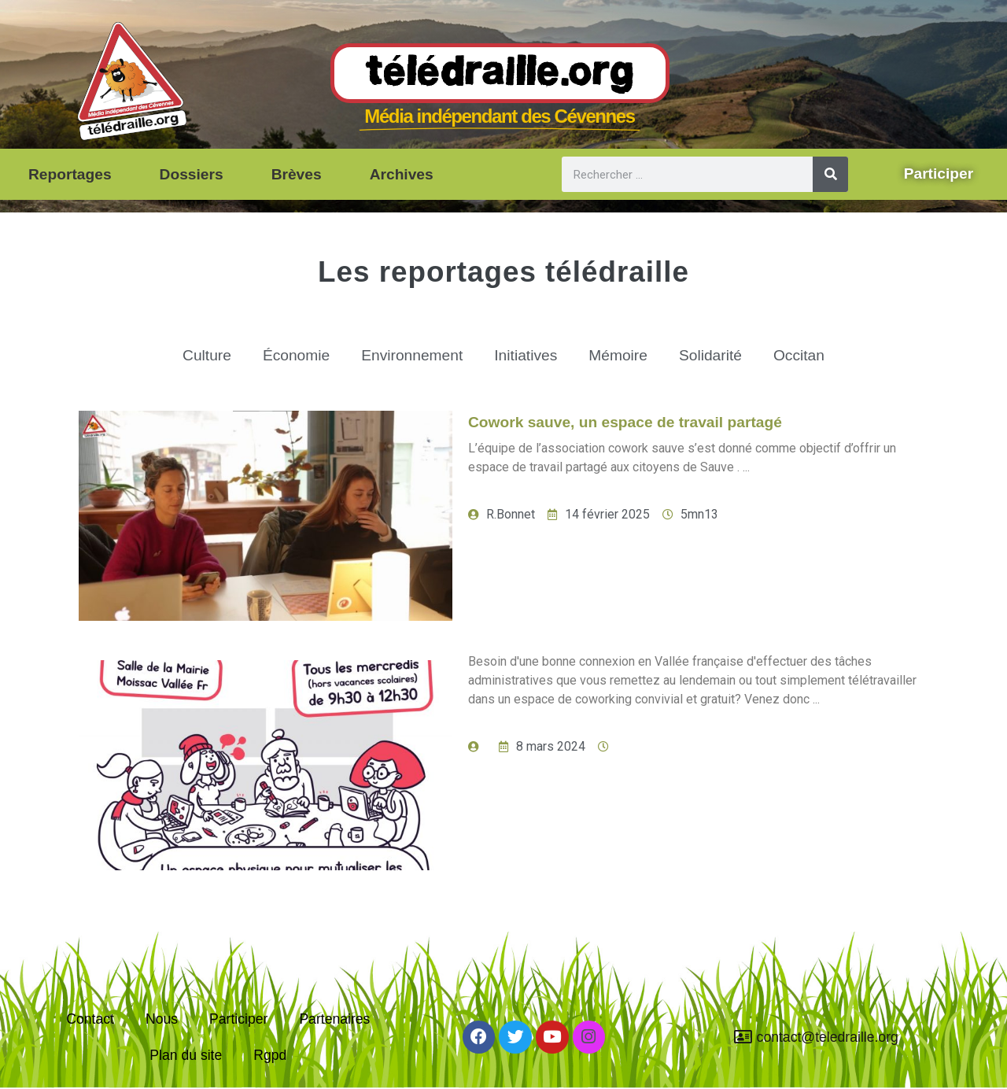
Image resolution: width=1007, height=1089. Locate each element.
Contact (90, 1019)
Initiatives (525, 355)
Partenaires (334, 1019)
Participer (238, 1019)
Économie (296, 355)
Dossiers (191, 174)
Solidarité (710, 355)
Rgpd (269, 1055)
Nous (162, 1019)
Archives (401, 174)
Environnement (412, 355)
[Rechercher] (830, 174)
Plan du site (185, 1055)
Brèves (296, 174)
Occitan (798, 355)
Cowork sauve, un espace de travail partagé (625, 422)
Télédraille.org (500, 74)
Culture (207, 355)
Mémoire (617, 355)
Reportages (70, 174)
